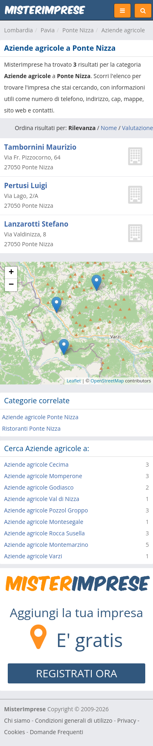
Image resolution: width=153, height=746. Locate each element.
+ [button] (11, 273)
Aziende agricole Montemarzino (46, 544)
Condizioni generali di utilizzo (74, 720)
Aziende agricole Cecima (36, 464)
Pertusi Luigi (25, 185)
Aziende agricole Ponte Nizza (40, 417)
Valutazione (137, 128)
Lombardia (18, 30)
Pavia (47, 30)
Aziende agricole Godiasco (39, 487)
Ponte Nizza (78, 30)
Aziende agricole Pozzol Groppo (46, 510)
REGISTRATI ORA (76, 673)
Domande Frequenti (56, 732)
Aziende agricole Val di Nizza (41, 499)
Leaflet (74, 380)
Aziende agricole (123, 30)
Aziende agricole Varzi (33, 556)
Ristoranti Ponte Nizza (31, 428)
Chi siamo (17, 720)
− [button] (11, 285)
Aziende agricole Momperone (43, 476)
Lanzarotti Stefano (36, 224)
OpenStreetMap (107, 380)
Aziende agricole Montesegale (43, 522)
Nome (109, 128)
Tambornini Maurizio (40, 147)
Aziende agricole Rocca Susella (44, 533)
